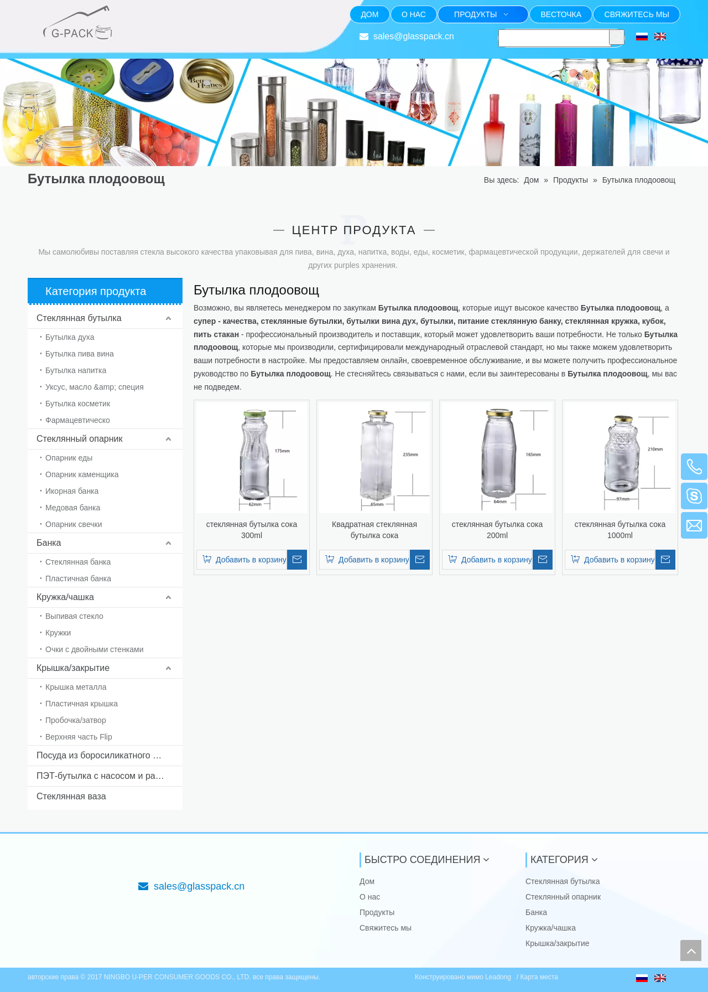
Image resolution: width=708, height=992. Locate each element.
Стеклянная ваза (71, 796)
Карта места (539, 977)
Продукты (377, 912)
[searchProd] (554, 38)
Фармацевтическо (77, 420)
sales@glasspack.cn (413, 36)
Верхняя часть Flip (78, 736)
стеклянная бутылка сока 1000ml (620, 530)
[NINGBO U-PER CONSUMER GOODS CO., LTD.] (36, 861)
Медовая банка (72, 507)
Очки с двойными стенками (94, 649)
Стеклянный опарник (79, 438)
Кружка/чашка (65, 597)
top (690, 950)
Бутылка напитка (75, 370)
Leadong (499, 977)
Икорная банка (71, 491)
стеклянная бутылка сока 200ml (497, 530)
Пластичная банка (78, 578)
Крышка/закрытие (73, 668)
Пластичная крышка (81, 703)
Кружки (58, 632)
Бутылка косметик (77, 403)
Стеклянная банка (78, 561)
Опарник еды (68, 457)
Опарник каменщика (82, 474)
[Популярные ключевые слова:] (616, 37)
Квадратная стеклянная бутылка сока (374, 530)
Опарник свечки (73, 524)
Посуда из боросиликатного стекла (108, 755)
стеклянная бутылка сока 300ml (251, 530)
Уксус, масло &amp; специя (94, 387)
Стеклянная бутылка (79, 318)
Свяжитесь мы (386, 927)
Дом (367, 881)
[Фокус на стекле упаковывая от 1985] (147, 14)
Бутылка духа (69, 337)
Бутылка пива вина (79, 353)
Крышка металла (75, 687)
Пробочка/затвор (75, 720)
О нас (370, 896)
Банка (49, 542)
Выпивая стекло (74, 616)
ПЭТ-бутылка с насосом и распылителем (110, 776)
